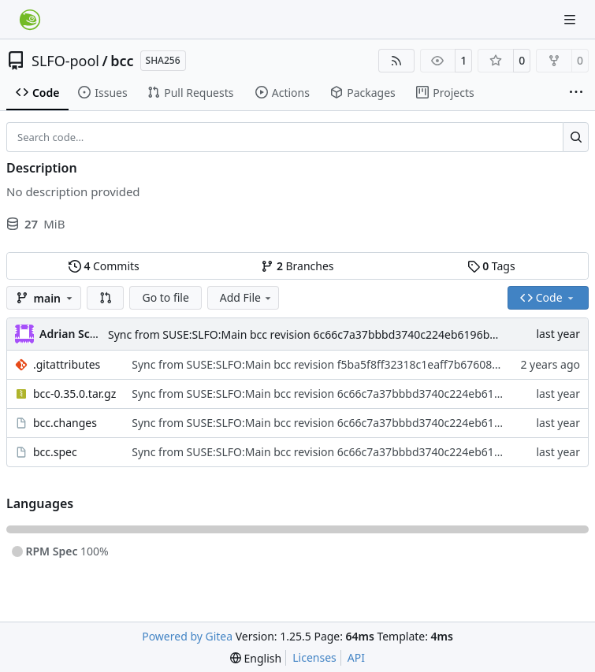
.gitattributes (66, 364)
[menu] (255, 658)
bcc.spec (55, 451)
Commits (104, 265)
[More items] (576, 93)
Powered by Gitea (187, 636)
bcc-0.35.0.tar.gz (74, 393)
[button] (106, 298)
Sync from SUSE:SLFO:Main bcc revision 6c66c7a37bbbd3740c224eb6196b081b (311, 334)
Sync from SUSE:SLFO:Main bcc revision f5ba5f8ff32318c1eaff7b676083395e (327, 364)
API (356, 657)
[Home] (30, 20)
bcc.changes (65, 422)
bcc (121, 61)
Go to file (165, 297)
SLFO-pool (65, 61)
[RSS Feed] (396, 60)
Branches (297, 265)
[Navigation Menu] (571, 19)
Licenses (314, 657)
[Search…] (576, 137)
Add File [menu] (246, 297)
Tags (491, 265)
